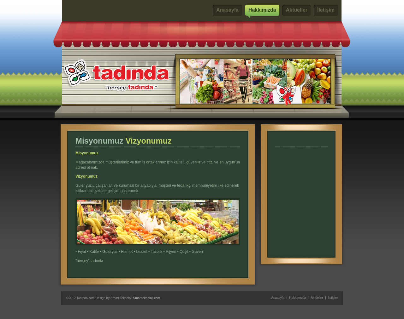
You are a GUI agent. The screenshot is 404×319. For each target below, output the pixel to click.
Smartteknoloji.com (146, 298)
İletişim (326, 10)
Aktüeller (296, 10)
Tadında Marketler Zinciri (105, 10)
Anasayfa (227, 10)
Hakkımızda (262, 10)
